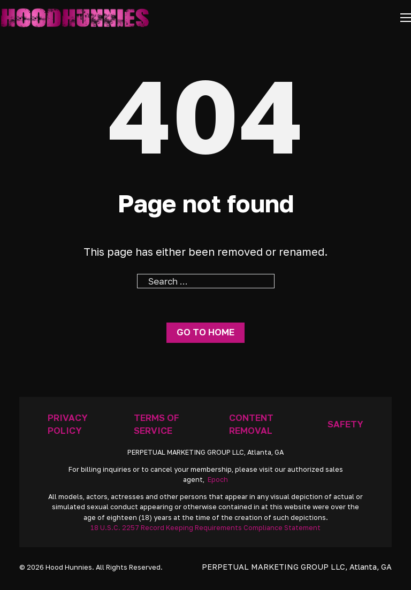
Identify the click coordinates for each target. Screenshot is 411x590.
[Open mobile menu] (405, 17)
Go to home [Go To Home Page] (205, 332)
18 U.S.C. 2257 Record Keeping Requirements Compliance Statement (205, 528)
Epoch (218, 480)
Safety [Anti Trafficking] (345, 424)
